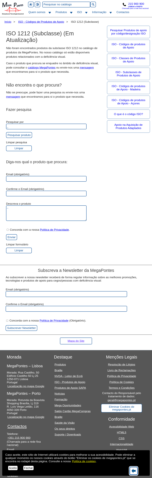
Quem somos (36, 12)
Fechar (28, 468)
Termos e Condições (122, 387)
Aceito (13, 468)
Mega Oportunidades (67, 405)
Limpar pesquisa (19, 146)
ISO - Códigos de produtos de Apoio (128, 46)
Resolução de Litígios (121, 364)
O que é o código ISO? (128, 114)
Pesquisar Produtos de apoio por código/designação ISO (128, 32)
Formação (60, 399)
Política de (84, 461)
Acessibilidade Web (121, 426)
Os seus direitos (64, 428)
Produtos (61, 12)
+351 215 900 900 (18, 437)
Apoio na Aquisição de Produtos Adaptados (128, 126)
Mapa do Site (76, 340)
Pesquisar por (46, 124)
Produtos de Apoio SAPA (70, 387)
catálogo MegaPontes (42, 67)
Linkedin (12, 475)
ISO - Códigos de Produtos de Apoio (41, 21)
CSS (121, 438)
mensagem (87, 67)
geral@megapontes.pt (122, 400)
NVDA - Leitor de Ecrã (68, 376)
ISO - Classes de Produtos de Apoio (128, 60)
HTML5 (121, 432)
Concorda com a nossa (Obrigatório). (46, 320)
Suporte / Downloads (67, 434)
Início (7, 21)
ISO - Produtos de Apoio (69, 382)
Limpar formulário (19, 248)
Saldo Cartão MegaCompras (72, 411)
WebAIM (121, 450)
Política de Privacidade (54, 229)
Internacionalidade (121, 444)
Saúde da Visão (64, 422)
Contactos (123, 12)
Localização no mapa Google (25, 386)
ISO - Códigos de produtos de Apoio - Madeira (128, 88)
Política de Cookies (121, 382)
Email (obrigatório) (46, 177)
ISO (79, 12)
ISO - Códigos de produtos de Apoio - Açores (128, 102)
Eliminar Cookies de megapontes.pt (121, 408)
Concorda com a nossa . (38, 229)
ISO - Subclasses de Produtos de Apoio (128, 74)
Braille (58, 370)
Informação (99, 12)
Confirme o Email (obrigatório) (46, 191)
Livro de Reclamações (121, 370)
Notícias (59, 393)
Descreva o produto (46, 211)
